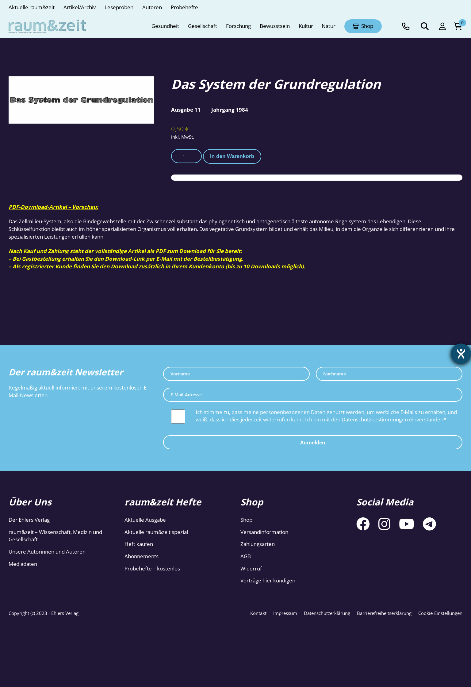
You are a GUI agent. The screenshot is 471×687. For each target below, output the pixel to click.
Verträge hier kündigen (267, 580)
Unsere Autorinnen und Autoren (47, 551)
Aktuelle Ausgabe (145, 519)
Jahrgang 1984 (229, 109)
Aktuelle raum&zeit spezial (156, 531)
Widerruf (251, 568)
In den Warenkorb (232, 156)
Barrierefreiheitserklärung (384, 613)
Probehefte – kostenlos (152, 568)
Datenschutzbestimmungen (375, 419)
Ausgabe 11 (186, 109)
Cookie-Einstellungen (440, 613)
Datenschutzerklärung (327, 613)
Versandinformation (264, 531)
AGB (245, 556)
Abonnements (141, 556)
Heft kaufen (138, 543)
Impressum (285, 613)
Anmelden (312, 442)
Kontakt (258, 613)
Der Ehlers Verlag (29, 519)
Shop (246, 519)
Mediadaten (23, 563)
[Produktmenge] (186, 156)
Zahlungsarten (257, 543)
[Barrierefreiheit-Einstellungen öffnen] (461, 354)
